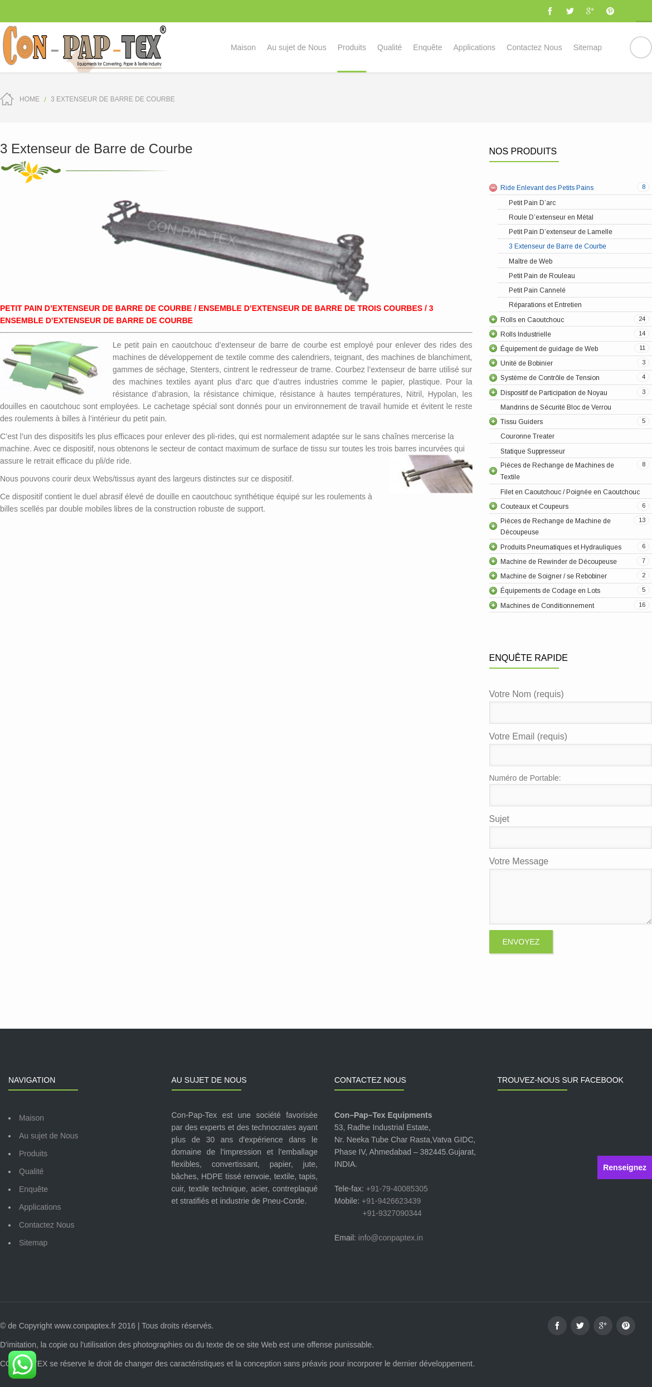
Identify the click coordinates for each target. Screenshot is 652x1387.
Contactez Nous (47, 1224)
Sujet (571, 831)
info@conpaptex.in (390, 1237)
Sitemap (33, 1242)
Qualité (31, 1171)
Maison (31, 1117)
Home (30, 99)
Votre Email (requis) (571, 749)
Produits (33, 1153)
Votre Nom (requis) (571, 706)
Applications (40, 1207)
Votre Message (571, 890)
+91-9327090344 (392, 1213)
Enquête (33, 1189)
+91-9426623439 (391, 1200)
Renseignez (624, 1167)
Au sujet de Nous (49, 1135)
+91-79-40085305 (397, 1188)
